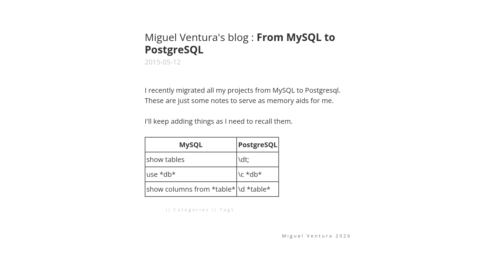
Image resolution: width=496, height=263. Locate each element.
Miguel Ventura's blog (198, 37)
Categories (191, 209)
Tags (227, 209)
